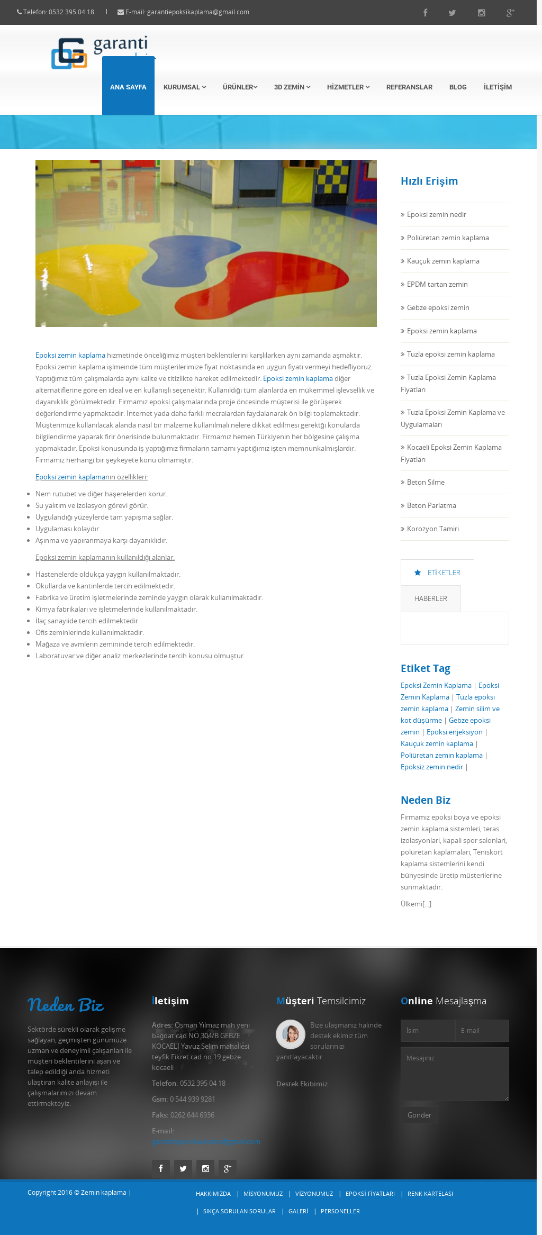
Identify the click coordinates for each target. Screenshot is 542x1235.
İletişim (498, 87)
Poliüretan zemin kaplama (448, 247)
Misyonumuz (263, 1193)
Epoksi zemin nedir (436, 224)
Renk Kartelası (430, 1193)
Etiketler (437, 582)
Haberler (430, 608)
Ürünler (240, 87)
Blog (458, 87)
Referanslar (409, 87)
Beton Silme (426, 491)
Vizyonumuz (314, 1193)
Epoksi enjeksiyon (455, 741)
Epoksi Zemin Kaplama (436, 695)
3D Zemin (292, 87)
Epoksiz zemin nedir (432, 776)
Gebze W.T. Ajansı (55, 1218)
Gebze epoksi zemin (438, 317)
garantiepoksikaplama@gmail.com (208, 11)
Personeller (340, 1211)
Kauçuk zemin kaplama (443, 270)
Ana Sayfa (128, 87)
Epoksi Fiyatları (370, 1193)
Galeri (298, 1211)
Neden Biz (65, 1005)
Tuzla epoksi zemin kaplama (451, 363)
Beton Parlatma (431, 515)
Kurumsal (185, 87)
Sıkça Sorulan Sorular (239, 1211)
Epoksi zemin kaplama (70, 364)
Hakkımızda (213, 1193)
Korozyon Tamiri (433, 538)
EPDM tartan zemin (437, 293)
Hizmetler (348, 87)
